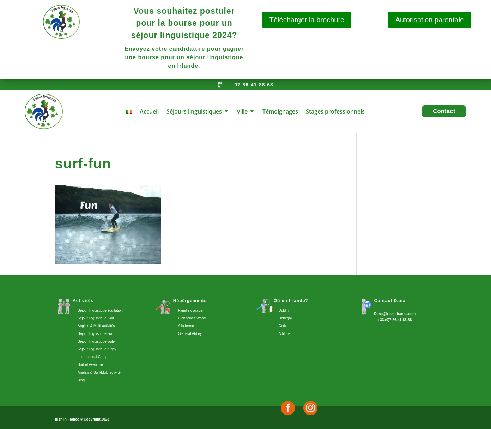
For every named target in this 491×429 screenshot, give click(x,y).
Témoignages (280, 112)
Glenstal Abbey (190, 334)
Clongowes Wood (192, 318)
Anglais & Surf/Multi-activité (99, 372)
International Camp (93, 357)
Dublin (284, 310)
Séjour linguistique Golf (96, 318)
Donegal (285, 318)
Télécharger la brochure (306, 20)
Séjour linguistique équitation (100, 310)
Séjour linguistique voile (96, 341)
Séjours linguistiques (194, 112)
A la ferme (186, 326)
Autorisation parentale (429, 20)
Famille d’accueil (191, 310)
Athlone (285, 334)
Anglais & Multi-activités (96, 326)
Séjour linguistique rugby (97, 349)
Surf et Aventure (90, 365)
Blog (81, 380)
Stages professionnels (335, 112)
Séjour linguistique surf (95, 334)
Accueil (149, 112)
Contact (444, 111)
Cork (282, 326)
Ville (242, 112)
